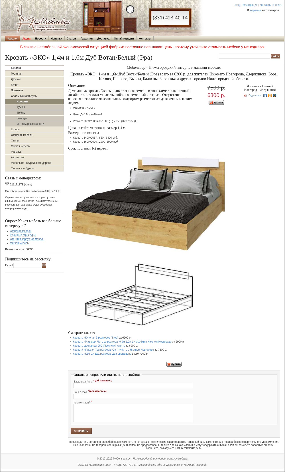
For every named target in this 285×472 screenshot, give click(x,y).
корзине (255, 10)
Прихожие (17, 90)
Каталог (13, 38)
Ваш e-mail (89, 392)
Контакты (265, 4)
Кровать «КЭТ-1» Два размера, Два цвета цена (102, 353)
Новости (40, 38)
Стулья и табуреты (22, 168)
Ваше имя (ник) (92, 381)
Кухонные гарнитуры (23, 235)
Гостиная (16, 73)
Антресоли (17, 157)
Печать (277, 4)
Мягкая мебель (20, 146)
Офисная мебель (21, 135)
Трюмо (21, 112)
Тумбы (21, 107)
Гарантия (86, 38)
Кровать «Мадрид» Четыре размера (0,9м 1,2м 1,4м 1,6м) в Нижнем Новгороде (122, 341)
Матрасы (16, 151)
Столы (15, 140)
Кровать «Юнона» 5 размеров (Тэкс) (95, 337)
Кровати (22, 101)
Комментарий (82, 402)
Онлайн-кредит (124, 38)
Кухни (14, 84)
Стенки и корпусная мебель (27, 239)
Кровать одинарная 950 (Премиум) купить (99, 345)
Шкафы (15, 129)
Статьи (71, 38)
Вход (237, 4)
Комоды (22, 118)
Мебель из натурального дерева (31, 162)
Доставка (103, 38)
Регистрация (249, 4)
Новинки (56, 38)
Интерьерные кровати (30, 123)
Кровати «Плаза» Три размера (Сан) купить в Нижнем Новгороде (113, 349)
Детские (16, 79)
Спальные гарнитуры (24, 96)
